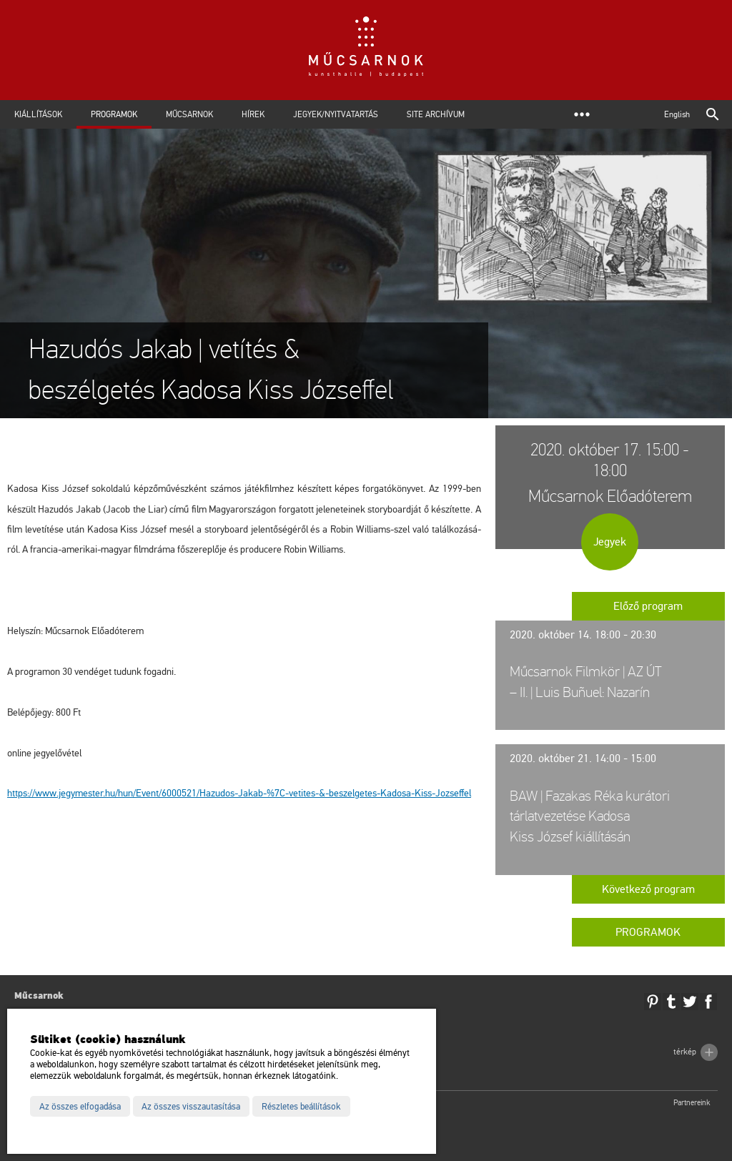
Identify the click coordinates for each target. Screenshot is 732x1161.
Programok (114, 114)
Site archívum (436, 114)
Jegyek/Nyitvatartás (335, 114)
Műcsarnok (189, 114)
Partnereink (692, 1102)
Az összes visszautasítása (191, 1106)
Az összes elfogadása (80, 1106)
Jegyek (609, 542)
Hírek (253, 114)
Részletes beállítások (301, 1106)
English (677, 114)
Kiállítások (38, 114)
